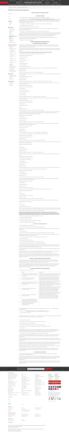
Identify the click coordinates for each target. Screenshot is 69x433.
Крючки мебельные (10, 388)
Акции (35, 404)
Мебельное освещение (11, 389)
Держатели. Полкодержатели (11, 378)
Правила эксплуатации (38, 416)
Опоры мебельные (24, 374)
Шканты (36, 386)
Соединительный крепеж (38, 385)
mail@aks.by (29, 312)
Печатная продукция (24, 416)
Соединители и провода (38, 379)
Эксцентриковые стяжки (38, 387)
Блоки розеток (37, 378)
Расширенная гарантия (38, 415)
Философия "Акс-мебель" (11, 419)
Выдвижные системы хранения (12, 377)
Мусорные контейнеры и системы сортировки (14, 392)
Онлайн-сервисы (10, 416)
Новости (23, 404)
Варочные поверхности (38, 388)
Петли (22, 375)
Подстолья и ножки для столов (25, 377)
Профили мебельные (24, 378)
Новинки (9, 404)
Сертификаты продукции (25, 415)
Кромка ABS (36, 374)
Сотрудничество (24, 420)
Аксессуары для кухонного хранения (12, 374)
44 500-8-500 (50, 376)
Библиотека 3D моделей (11, 415)
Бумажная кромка (24, 393)
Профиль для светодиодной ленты (39, 376)
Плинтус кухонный (24, 376)
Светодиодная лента (37, 375)
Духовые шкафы (37, 389)
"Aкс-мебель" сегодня (10, 420)
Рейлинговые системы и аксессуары (26, 379)
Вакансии (23, 419)
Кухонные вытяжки (37, 391)
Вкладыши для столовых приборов (12, 376)
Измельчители (37, 390)
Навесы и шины (10, 393)
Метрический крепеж (10, 390)
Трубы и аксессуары (24, 388)
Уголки (22, 389)
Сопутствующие (24, 385)
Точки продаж (10, 422)
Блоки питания (37, 377)
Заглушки (9, 379)
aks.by (28, 25)
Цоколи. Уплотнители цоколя (25, 392)
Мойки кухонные (10, 391)
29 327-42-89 (57, 376)
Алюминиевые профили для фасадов (13, 375)
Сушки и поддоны (24, 387)
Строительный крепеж (24, 386)
